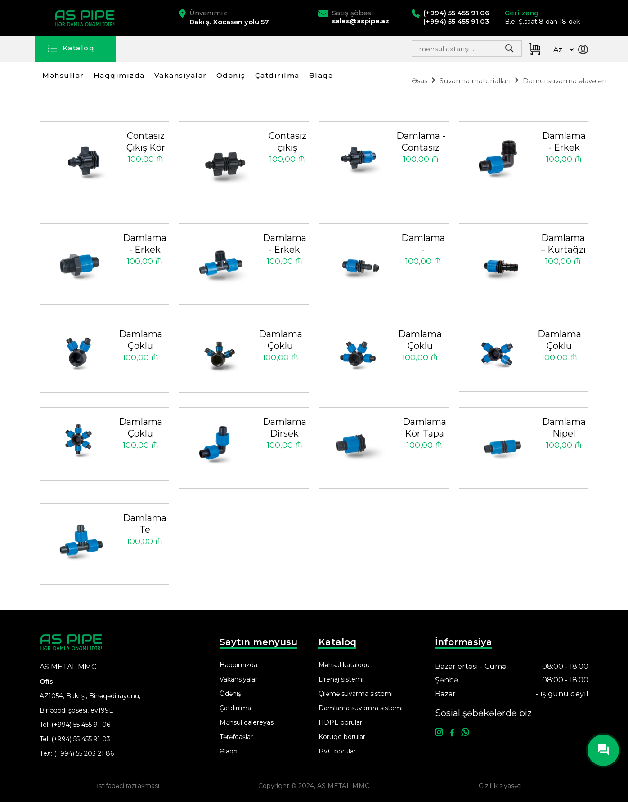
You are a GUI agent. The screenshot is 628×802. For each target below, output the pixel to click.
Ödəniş (231, 75)
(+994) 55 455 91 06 (80, 725)
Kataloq (79, 48)
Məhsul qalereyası (247, 722)
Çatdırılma (277, 75)
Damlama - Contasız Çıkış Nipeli (420, 142)
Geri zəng (522, 13)
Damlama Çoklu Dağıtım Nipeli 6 (140, 428)
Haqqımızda (119, 75)
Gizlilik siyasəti (500, 786)
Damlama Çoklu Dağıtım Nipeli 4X (559, 340)
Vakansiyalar (180, 75)
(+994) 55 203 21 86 (84, 753)
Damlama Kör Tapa (424, 427)
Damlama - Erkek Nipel (144, 244)
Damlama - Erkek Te (284, 244)
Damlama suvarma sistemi (360, 708)
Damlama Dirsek (284, 427)
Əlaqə (321, 75)
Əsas (419, 80)
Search (487, 51)
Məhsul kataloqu (344, 665)
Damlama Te (144, 523)
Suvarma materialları (475, 80)
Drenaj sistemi (340, 679)
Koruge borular (341, 737)
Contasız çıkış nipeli (287, 142)
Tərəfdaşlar (236, 737)
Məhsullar (63, 75)
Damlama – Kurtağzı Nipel (563, 244)
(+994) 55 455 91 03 (80, 739)
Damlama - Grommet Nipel (423, 244)
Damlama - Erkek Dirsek (564, 142)
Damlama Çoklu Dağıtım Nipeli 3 (280, 340)
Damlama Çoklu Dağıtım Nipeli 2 (140, 340)
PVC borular (337, 751)
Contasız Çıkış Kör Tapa (145, 142)
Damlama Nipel (564, 427)
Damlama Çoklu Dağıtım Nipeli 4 (420, 340)
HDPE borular (340, 722)
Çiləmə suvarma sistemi (355, 694)
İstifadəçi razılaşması (128, 786)
